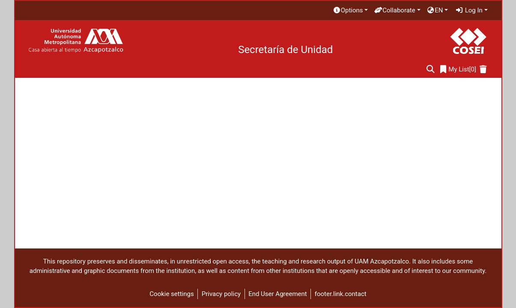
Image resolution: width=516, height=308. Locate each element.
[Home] (75, 41)
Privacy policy (221, 294)
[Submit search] (430, 69)
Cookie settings (171, 294)
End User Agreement (277, 294)
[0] (458, 69)
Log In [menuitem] (469, 10)
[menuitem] (350, 10)
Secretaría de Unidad (285, 49)
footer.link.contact (341, 294)
